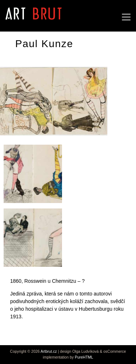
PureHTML (84, 357)
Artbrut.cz (49, 351)
